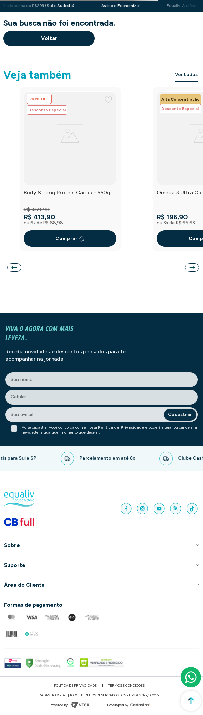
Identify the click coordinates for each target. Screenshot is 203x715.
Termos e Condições (126, 685)
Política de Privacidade (121, 427)
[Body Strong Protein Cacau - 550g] (70, 169)
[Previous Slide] (14, 267)
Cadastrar (180, 414)
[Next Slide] (192, 267)
